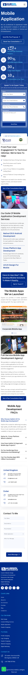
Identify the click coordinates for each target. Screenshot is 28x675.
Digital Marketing (5, 646)
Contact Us (4, 610)
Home (2, 597)
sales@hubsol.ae (12, 499)
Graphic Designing (5, 627)
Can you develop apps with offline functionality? (10, 458)
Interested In (6, 110)
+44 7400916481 (12, 482)
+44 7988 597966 (10, 661)
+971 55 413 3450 (13, 503)
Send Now (14, 124)
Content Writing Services (7, 622)
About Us (3, 600)
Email (4, 97)
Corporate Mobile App (12, 329)
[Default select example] (14, 534)
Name (4, 91)
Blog (2, 608)
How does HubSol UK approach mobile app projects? (12, 444)
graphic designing (5, 641)
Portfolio (3, 605)
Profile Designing (5, 635)
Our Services (4, 602)
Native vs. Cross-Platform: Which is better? (10, 437)
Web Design (4, 619)
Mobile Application (5, 624)
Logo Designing (5, 638)
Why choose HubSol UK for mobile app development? (10, 420)
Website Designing (6, 644)
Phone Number (6, 104)
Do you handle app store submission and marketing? (10, 451)
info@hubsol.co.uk (12, 478)
